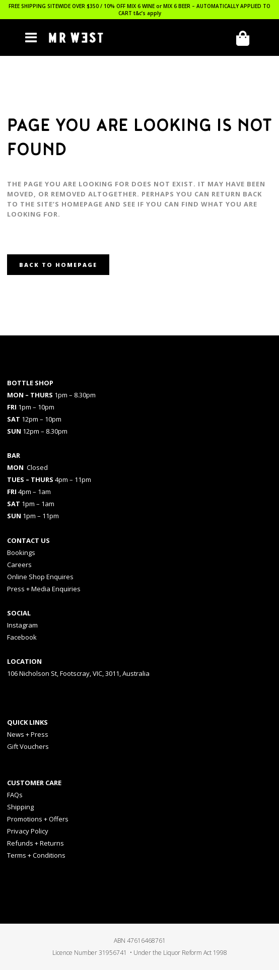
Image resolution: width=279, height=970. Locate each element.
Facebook (22, 637)
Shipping (20, 806)
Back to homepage (58, 264)
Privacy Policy (27, 831)
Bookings (21, 552)
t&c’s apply (147, 13)
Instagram (22, 625)
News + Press (27, 734)
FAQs (15, 794)
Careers (19, 564)
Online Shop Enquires (40, 576)
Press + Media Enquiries (44, 588)
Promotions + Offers (37, 818)
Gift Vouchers (28, 746)
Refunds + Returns (35, 843)
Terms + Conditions (36, 855)
